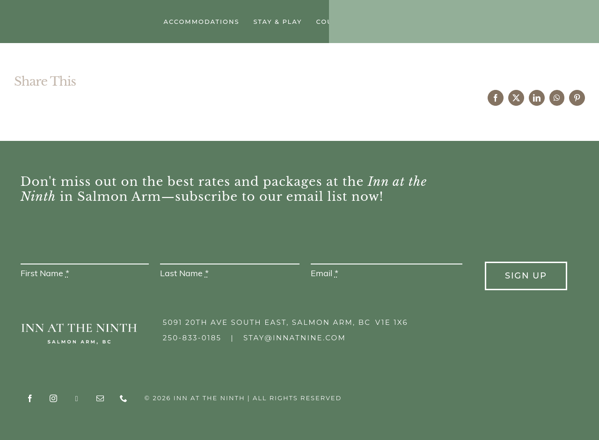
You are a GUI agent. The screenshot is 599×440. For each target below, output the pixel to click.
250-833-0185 (192, 337)
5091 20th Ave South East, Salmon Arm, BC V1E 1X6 (285, 322)
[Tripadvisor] (526, 23)
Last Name (184, 274)
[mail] (550, 22)
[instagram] (503, 22)
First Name (45, 274)
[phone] (573, 22)
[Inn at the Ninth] (74, 14)
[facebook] (479, 22)
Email (324, 274)
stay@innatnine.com (294, 337)
